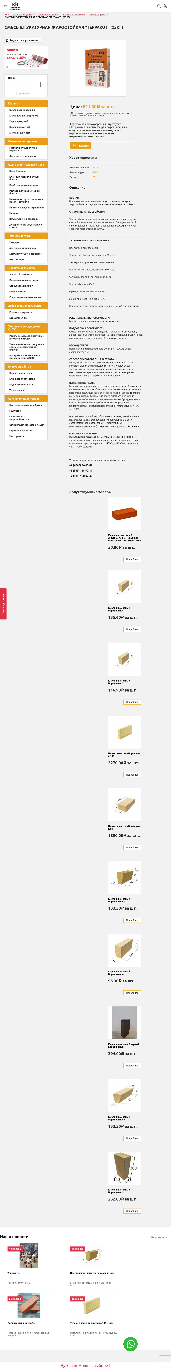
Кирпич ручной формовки (24, 115)
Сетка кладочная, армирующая (26, 425)
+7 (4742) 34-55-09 (80, 467)
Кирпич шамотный (19, 127)
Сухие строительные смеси (26, 164)
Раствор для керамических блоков (24, 192)
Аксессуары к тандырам (22, 248)
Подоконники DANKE (21, 384)
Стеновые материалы (22, 141)
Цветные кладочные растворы (26, 207)
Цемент (13, 213)
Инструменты (17, 436)
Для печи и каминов (21, 267)
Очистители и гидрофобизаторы (19, 418)
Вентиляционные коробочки (25, 405)
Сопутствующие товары (24, 398)
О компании (91, 1347)
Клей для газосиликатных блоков (24, 178)
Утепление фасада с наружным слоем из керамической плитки (26, 347)
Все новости (159, 1166)
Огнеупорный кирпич (21, 285)
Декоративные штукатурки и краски (25, 226)
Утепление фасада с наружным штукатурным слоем (26, 337)
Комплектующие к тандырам (25, 253)
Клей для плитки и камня (23, 185)
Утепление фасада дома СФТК (24, 328)
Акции (87, 1358)
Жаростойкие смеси (20, 274)
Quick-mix (49, 1358)
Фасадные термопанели (22, 156)
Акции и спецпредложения (24, 40)
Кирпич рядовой (18, 121)
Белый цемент (17, 171)
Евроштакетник (18, 318)
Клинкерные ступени (21, 373)
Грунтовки (15, 411)
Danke (47, 1352)
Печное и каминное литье (24, 280)
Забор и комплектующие (24, 305)
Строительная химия (21, 430)
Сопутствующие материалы (25, 297)
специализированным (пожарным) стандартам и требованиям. (105, 428)
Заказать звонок (88, 1319)
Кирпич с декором (19, 132)
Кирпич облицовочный (22, 110)
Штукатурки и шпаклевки (23, 219)
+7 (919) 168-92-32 (80, 477)
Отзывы (89, 1352)
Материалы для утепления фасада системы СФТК (24, 356)
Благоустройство (19, 366)
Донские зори (52, 1363)
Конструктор (91, 1363)
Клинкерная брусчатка (22, 378)
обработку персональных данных (113, 1327)
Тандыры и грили (19, 235)
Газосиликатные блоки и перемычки (23, 149)
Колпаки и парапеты (20, 312)
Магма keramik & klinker (57, 1347)
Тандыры (14, 242)
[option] (26, 57)
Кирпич (13, 103)
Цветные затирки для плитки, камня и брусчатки (26, 200)
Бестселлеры (17, 259)
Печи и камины (18, 291)
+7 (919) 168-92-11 (80, 472)
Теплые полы (16, 390)
